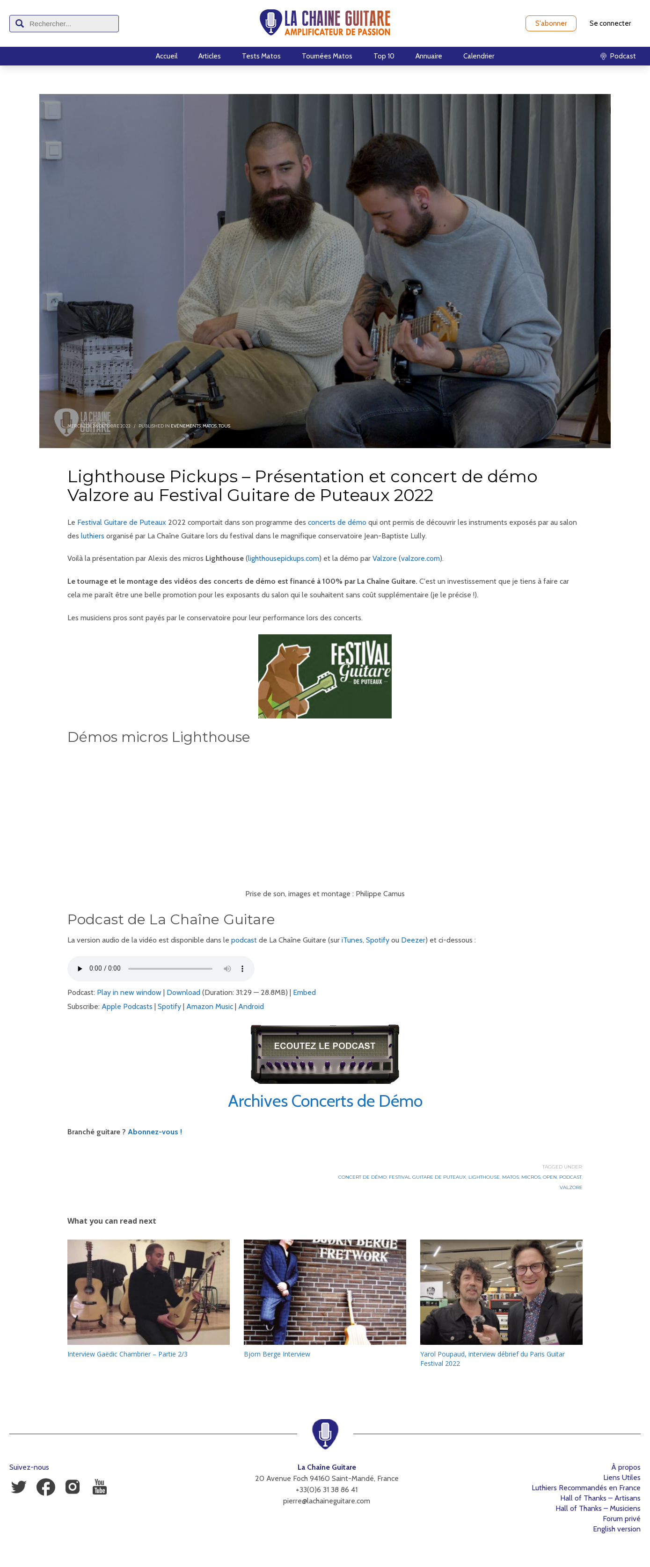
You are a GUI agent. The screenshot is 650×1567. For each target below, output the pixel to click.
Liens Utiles (622, 1477)
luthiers (92, 535)
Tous (224, 426)
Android (251, 1006)
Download (183, 992)
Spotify (377, 940)
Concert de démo (362, 1177)
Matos (210, 426)
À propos (626, 1467)
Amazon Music (209, 1006)
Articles (209, 56)
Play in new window (129, 992)
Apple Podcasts (127, 1006)
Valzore (384, 558)
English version (617, 1528)
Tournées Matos (327, 56)
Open (550, 1177)
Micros (530, 1177)
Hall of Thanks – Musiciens (598, 1508)
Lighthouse (484, 1177)
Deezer (413, 940)
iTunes (352, 940)
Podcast (570, 1177)
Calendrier (478, 56)
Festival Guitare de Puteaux (121, 522)
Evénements (186, 426)
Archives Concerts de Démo (325, 1100)
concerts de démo (337, 522)
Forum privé (622, 1518)
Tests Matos (261, 56)
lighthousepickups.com (283, 558)
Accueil (166, 56)
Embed (304, 992)
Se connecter (610, 23)
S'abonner (551, 23)
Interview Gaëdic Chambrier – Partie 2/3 (127, 1353)
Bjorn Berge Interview (277, 1353)
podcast (244, 940)
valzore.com (420, 558)
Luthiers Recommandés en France (586, 1487)
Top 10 (383, 56)
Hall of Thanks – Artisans (600, 1498)
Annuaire (429, 56)
